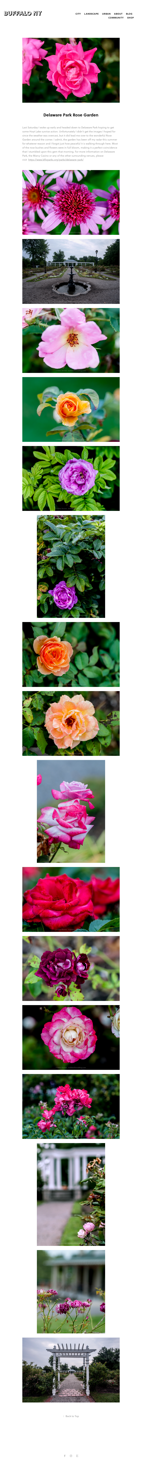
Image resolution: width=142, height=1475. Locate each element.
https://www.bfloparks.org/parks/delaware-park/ (56, 159)
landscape (91, 14)
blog (129, 14)
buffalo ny (23, 14)
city (78, 14)
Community (116, 17)
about (118, 14)
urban (106, 14)
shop (130, 17)
